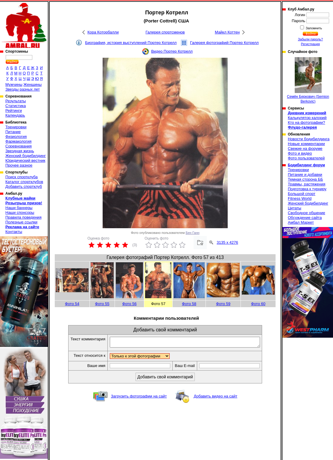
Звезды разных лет (22, 89)
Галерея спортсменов (165, 32)
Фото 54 (72, 303)
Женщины (32, 84)
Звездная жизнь (19, 151)
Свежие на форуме (305, 148)
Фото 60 (258, 303)
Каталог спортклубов (24, 181)
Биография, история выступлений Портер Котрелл (131, 42)
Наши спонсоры (19, 212)
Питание (13, 132)
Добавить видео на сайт (215, 398)
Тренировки (15, 127)
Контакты (13, 231)
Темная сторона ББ (305, 179)
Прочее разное (18, 165)
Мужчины (13, 84)
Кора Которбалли (102, 32)
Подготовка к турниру (307, 189)
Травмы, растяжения (306, 184)
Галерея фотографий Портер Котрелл (224, 42)
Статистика (15, 105)
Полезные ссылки (21, 222)
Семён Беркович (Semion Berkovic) (308, 80)
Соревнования (18, 146)
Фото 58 (189, 303)
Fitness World (299, 198)
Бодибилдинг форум (306, 165)
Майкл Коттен (227, 32)
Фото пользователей (306, 158)
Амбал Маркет (301, 222)
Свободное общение (306, 213)
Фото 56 (129, 303)
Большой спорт (301, 193)
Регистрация (310, 44)
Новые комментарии (306, 143)
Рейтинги (13, 110)
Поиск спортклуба (21, 177)
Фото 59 (223, 303)
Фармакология (18, 141)
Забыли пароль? (310, 39)
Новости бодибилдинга (308, 139)
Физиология (16, 136)
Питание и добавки (305, 174)
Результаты (15, 101)
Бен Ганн (192, 232)
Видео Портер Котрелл (172, 51)
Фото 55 (102, 303)
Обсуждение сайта (305, 217)
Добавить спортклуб (23, 186)
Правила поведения (23, 217)
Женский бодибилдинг (25, 155)
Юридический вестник (25, 160)
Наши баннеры (18, 207)
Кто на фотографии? (306, 122)
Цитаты (294, 208)
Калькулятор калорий (307, 117)
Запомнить (313, 28)
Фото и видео (300, 153)
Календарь (15, 115)
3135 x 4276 (227, 242)
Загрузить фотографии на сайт (139, 398)
